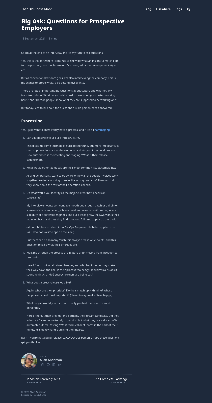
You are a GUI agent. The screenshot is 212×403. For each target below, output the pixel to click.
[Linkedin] (54, 364)
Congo (43, 395)
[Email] (42, 364)
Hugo (35, 395)
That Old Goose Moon (37, 9)
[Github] (48, 364)
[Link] (59, 364)
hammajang (102, 130)
